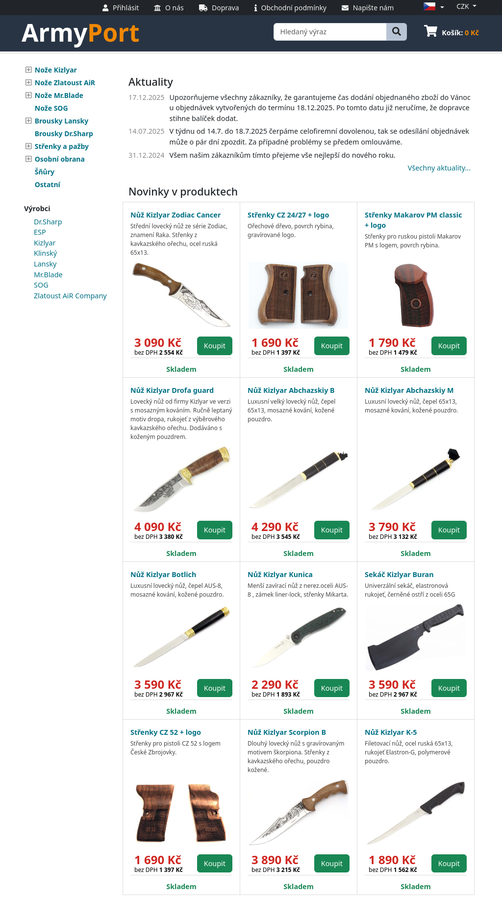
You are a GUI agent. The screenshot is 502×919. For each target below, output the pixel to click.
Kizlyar (44, 242)
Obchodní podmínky (290, 7)
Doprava (219, 7)
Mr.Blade (48, 274)
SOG (41, 285)
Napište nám (368, 7)
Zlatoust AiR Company (70, 295)
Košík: (451, 32)
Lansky (45, 263)
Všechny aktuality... (439, 167)
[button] (432, 7)
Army (81, 32)
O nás (168, 7)
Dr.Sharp (48, 221)
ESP (40, 232)
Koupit (215, 345)
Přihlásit (120, 7)
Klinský (45, 253)
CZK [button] (463, 6)
